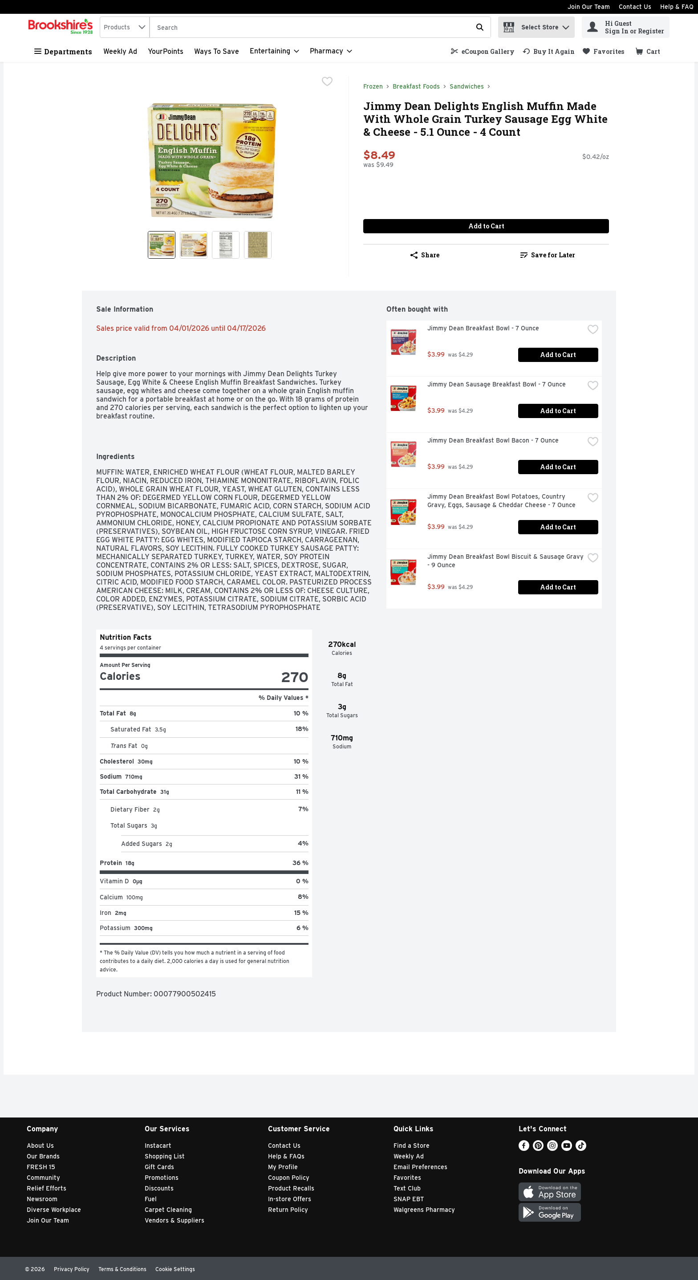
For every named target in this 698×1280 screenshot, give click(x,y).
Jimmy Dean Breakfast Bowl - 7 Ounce (483, 328)
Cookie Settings (175, 1269)
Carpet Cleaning (168, 1209)
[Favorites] (603, 51)
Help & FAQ (677, 6)
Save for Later (547, 255)
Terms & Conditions (122, 1269)
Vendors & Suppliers (174, 1220)
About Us (40, 1145)
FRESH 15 (41, 1166)
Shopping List (165, 1156)
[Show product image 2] (193, 245)
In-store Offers (289, 1199)
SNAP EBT (409, 1199)
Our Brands (43, 1156)
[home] (62, 27)
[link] (483, 51)
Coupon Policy (288, 1177)
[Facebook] (524, 1148)
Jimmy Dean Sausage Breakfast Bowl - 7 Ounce (496, 384)
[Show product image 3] (225, 245)
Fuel (151, 1199)
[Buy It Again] (549, 51)
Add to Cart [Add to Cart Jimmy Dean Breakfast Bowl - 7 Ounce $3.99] (558, 354)
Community (43, 1177)
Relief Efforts (46, 1188)
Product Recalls (291, 1188)
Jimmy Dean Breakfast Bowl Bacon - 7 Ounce (493, 440)
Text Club (407, 1188)
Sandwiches (467, 86)
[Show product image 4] (258, 245)
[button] (565, 25)
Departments (63, 51)
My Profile (283, 1166)
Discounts (159, 1188)
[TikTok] (581, 1148)
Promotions (162, 1177)
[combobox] (125, 27)
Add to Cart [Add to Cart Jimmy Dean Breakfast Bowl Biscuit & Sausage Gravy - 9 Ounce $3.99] (558, 587)
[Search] (320, 27)
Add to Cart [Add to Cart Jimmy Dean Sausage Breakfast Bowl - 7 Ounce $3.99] (558, 410)
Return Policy (288, 1209)
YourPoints (165, 51)
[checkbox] (327, 82)
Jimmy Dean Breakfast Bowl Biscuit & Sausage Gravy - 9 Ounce (505, 561)
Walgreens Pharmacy (424, 1209)
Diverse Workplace (54, 1209)
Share (424, 255)
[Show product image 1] (161, 245)
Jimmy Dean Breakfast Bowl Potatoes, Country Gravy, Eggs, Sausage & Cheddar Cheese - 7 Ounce (501, 500)
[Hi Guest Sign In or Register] (626, 27)
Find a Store (412, 1145)
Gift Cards (159, 1166)
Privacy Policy (71, 1269)
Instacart (158, 1145)
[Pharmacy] (331, 51)
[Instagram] (552, 1148)
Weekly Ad (120, 51)
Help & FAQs (286, 1156)
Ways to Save (216, 51)
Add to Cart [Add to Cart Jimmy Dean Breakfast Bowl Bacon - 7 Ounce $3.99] (558, 467)
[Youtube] (566, 1148)
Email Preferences (420, 1166)
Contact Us (635, 6)
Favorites (407, 1177)
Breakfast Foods (416, 86)
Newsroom (42, 1199)
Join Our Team (589, 6)
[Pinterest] (538, 1148)
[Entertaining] (274, 51)
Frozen (373, 86)
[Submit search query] (480, 27)
